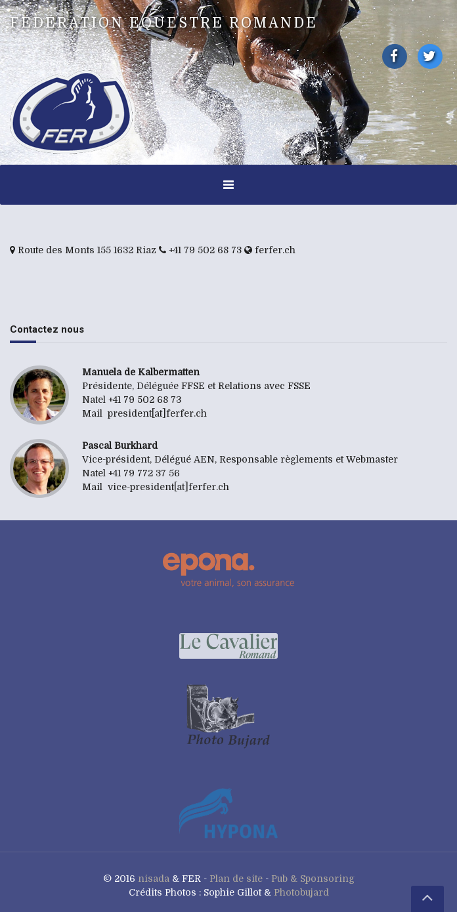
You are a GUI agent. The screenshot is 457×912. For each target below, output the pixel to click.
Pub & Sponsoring (313, 878)
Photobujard (301, 892)
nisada (153, 878)
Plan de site (236, 878)
